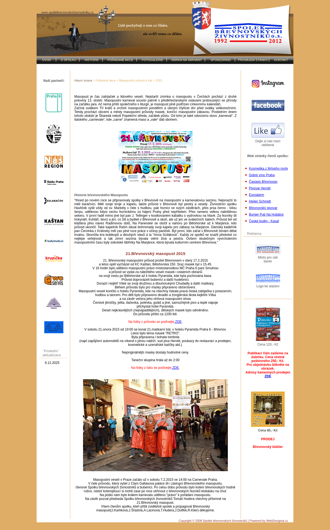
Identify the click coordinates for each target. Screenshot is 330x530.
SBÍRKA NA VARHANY (186, 60)
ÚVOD (46, 60)
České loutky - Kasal (264, 221)
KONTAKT (281, 60)
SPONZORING (221, 60)
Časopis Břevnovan (263, 182)
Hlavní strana (83, 80)
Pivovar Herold (259, 188)
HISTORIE (92, 60)
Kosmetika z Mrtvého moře (268, 168)
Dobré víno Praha (262, 175)
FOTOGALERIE (152, 60)
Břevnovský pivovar (263, 208)
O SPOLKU (68, 60)
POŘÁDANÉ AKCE (120, 60)
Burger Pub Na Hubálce (266, 214)
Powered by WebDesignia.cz (269, 520)
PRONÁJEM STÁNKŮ (253, 60)
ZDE (178, 322)
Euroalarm (256, 195)
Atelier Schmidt (260, 201)
